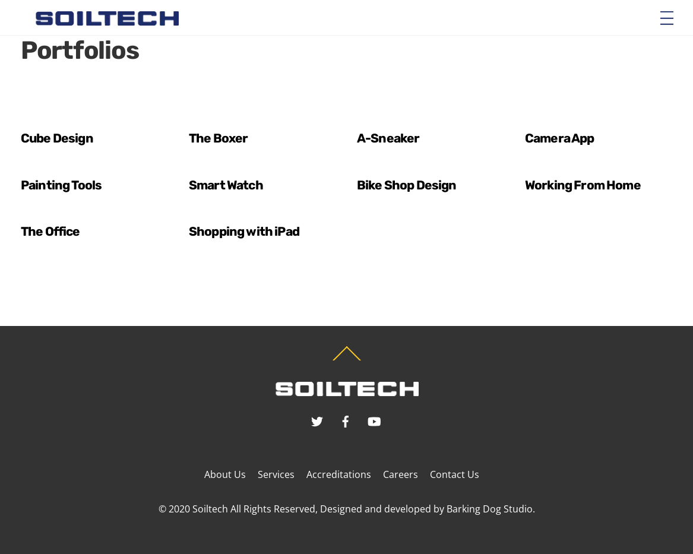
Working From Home (583, 185)
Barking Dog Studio (490, 508)
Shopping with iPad (244, 231)
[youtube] (374, 419)
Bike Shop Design (407, 185)
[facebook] (345, 419)
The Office (50, 231)
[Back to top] (346, 360)
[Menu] (666, 17)
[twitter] (317, 419)
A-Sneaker (388, 138)
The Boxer (218, 138)
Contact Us (454, 474)
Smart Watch (226, 185)
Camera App (559, 138)
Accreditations (338, 474)
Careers (400, 474)
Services (276, 474)
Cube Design (57, 138)
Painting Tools (61, 185)
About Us (225, 474)
